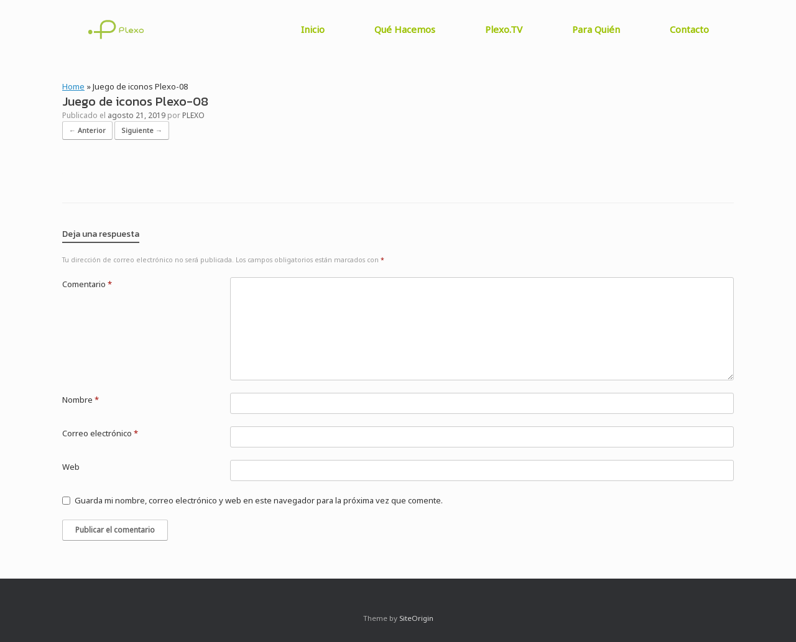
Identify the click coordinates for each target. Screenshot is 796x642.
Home (73, 86)
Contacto (689, 29)
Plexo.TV (503, 29)
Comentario (87, 284)
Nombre (80, 399)
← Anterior (87, 130)
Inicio (313, 29)
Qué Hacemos (404, 29)
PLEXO (193, 115)
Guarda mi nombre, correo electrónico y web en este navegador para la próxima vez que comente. (259, 500)
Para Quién (596, 29)
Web (71, 466)
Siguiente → (141, 130)
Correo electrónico (100, 433)
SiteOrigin (416, 618)
